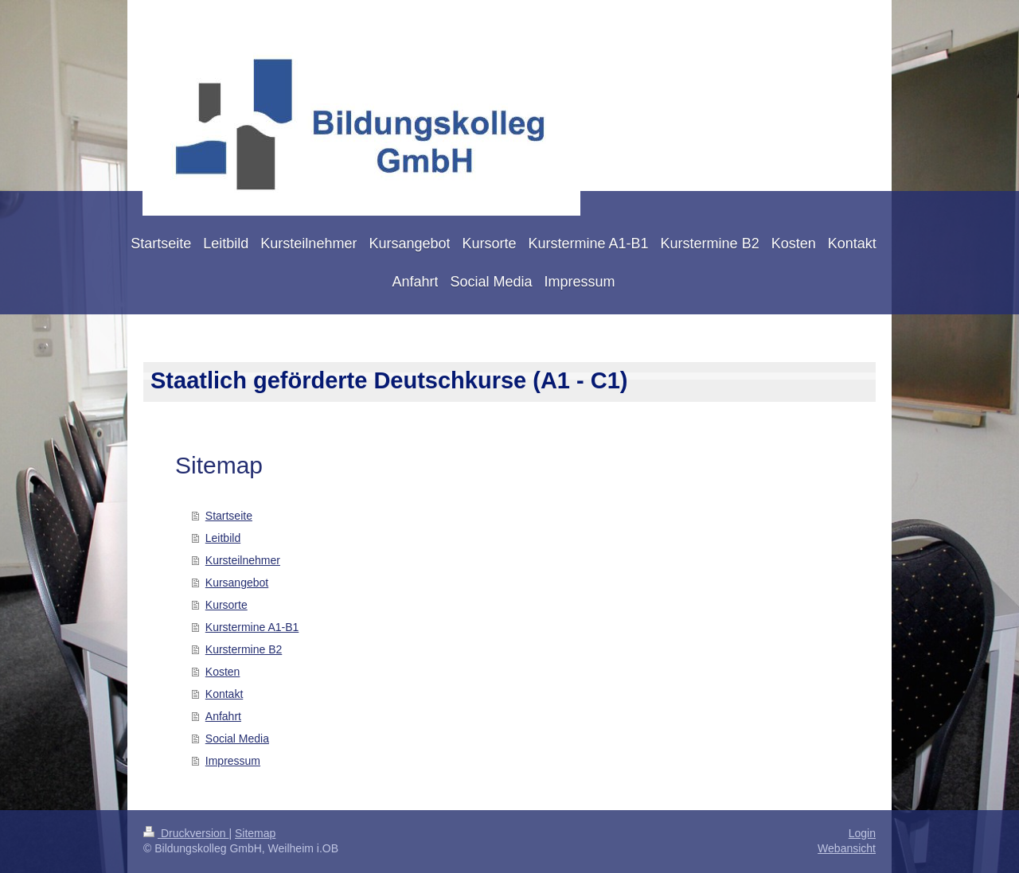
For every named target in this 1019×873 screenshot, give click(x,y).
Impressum (232, 760)
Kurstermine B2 (243, 649)
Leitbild (222, 538)
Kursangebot (236, 582)
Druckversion (185, 833)
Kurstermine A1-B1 (252, 627)
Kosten (222, 671)
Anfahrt (223, 716)
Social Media (237, 738)
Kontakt (224, 694)
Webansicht (847, 848)
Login (862, 833)
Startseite (228, 515)
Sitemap (255, 833)
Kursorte (226, 604)
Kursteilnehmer (242, 560)
